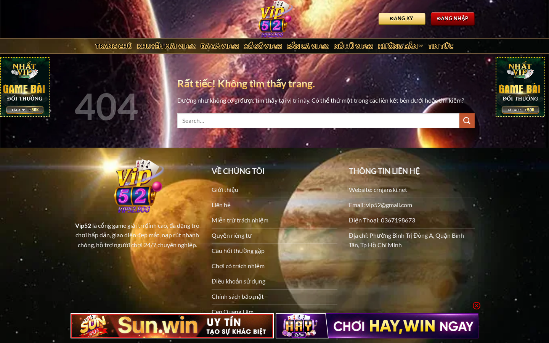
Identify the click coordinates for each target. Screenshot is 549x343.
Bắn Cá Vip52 (308, 46)
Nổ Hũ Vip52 (353, 46)
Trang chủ (114, 46)
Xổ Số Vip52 (263, 46)
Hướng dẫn (400, 46)
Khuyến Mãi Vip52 (166, 46)
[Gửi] (467, 120)
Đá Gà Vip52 (220, 46)
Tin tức (441, 46)
